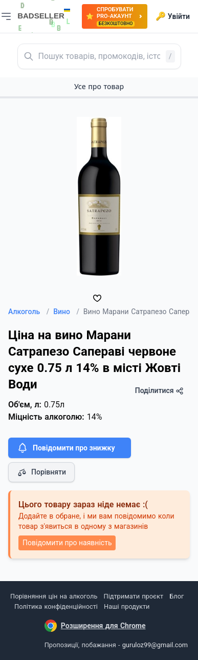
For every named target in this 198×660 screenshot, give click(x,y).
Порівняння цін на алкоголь (53, 596)
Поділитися (159, 390)
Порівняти (41, 472)
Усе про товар (99, 86)
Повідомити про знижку (65, 448)
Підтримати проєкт (133, 596)
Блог (176, 596)
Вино (66, 311)
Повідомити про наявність (67, 543)
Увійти (173, 16)
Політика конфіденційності (56, 606)
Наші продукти (126, 606)
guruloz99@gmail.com (155, 645)
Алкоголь (28, 311)
